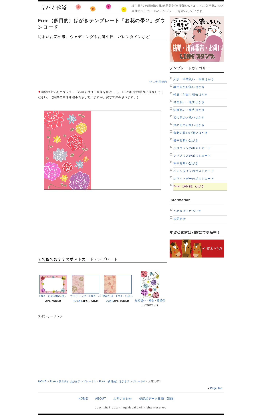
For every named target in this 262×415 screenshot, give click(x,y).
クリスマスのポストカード (192, 155)
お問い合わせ (122, 398)
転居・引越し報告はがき (190, 94)
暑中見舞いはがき (186, 140)
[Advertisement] (102, 59)
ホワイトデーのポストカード (193, 178)
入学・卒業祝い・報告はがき (193, 79)
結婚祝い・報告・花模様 (150, 300)
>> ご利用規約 (158, 81)
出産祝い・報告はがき (189, 102)
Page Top (216, 388)
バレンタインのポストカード (193, 170)
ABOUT (100, 398)
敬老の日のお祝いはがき (190, 132)
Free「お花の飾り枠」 (53, 295)
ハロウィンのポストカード (192, 147)
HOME (42, 381)
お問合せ (179, 218)
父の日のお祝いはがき (189, 117)
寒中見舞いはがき (186, 163)
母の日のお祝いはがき (189, 125)
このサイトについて (187, 211)
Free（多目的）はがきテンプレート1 (73, 381)
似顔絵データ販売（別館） (157, 398)
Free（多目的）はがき (188, 186)
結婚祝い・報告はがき (189, 109)
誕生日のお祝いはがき (189, 86)
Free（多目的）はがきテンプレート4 (122, 381)
